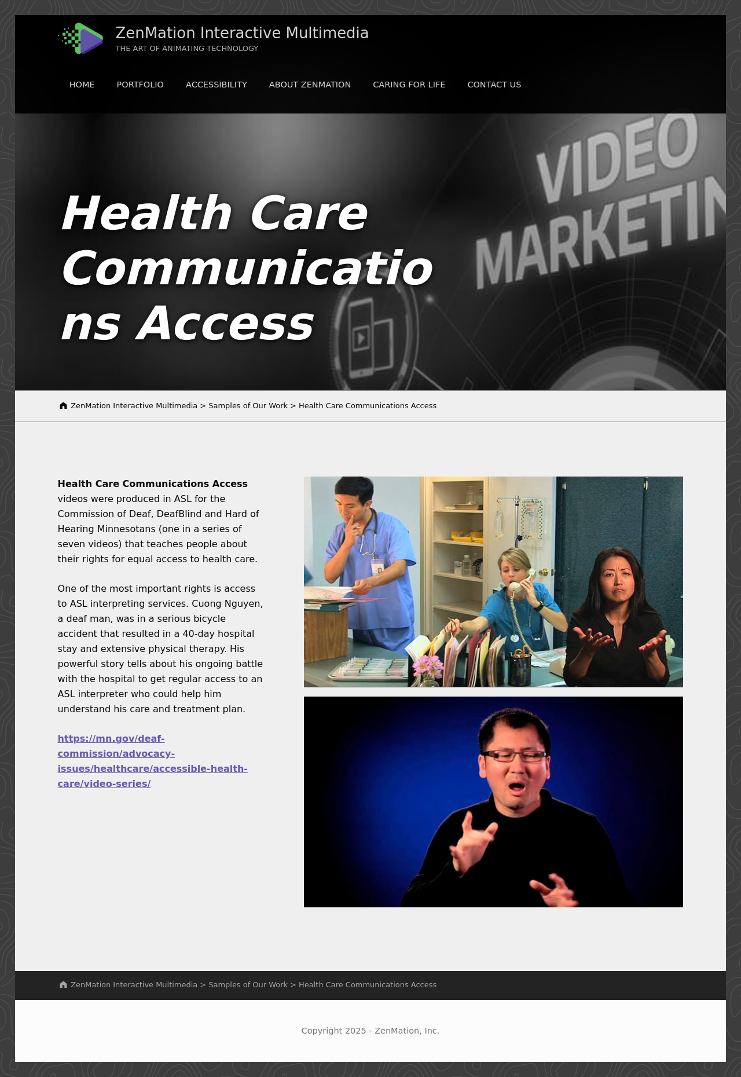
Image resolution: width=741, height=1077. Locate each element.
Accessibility (216, 84)
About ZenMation (310, 84)
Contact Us (494, 84)
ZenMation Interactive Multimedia (242, 33)
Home (82, 84)
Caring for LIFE (409, 84)
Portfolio (140, 84)
